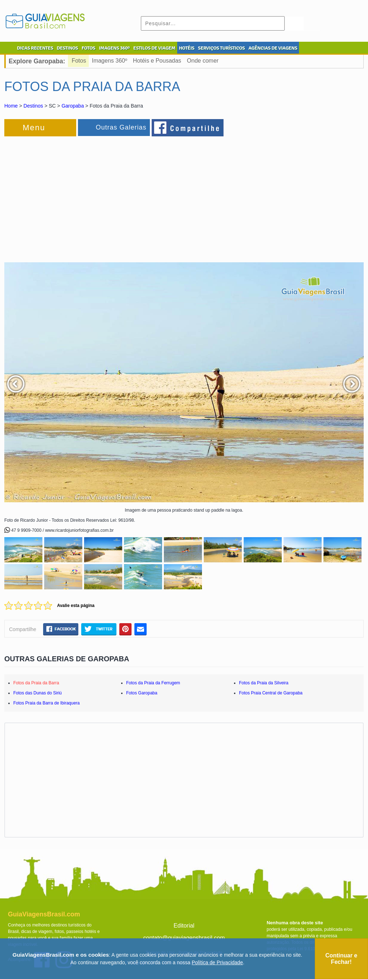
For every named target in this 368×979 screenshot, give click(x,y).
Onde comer (202, 61)
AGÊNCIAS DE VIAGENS (272, 48)
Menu (34, 127)
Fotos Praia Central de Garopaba (271, 692)
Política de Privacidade (217, 962)
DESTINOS (67, 48)
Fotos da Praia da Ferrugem (153, 682)
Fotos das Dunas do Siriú (37, 692)
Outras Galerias (121, 127)
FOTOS (88, 48)
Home (11, 106)
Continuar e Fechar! (341, 958)
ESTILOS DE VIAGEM (154, 48)
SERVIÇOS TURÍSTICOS (221, 48)
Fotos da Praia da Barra (36, 682)
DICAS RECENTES (35, 48)
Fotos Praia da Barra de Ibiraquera (46, 703)
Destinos (33, 106)
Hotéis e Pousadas (157, 61)
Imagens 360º (109, 61)
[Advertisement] (82, 195)
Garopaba (72, 106)
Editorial (184, 926)
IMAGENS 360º (114, 48)
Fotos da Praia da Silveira (263, 682)
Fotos (79, 61)
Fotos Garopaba (141, 692)
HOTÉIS (186, 48)
